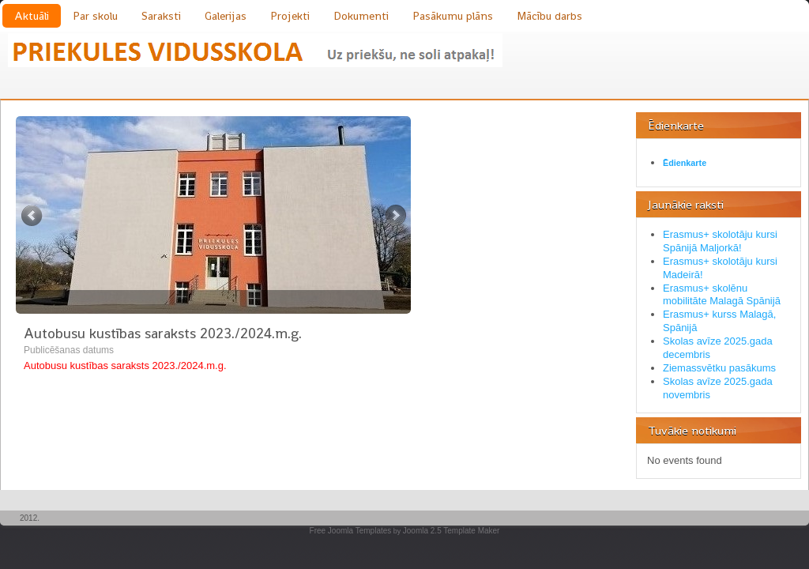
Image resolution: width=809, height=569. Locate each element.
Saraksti (161, 16)
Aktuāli (31, 16)
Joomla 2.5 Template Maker (451, 530)
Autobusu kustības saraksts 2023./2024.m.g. (163, 333)
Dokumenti (361, 16)
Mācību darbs (549, 16)
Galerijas (225, 16)
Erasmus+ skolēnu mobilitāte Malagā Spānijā (722, 294)
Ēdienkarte (684, 163)
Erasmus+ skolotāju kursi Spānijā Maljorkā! (720, 241)
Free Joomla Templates (351, 530)
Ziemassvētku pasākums (719, 368)
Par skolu (95, 16)
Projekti (290, 16)
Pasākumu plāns (452, 16)
